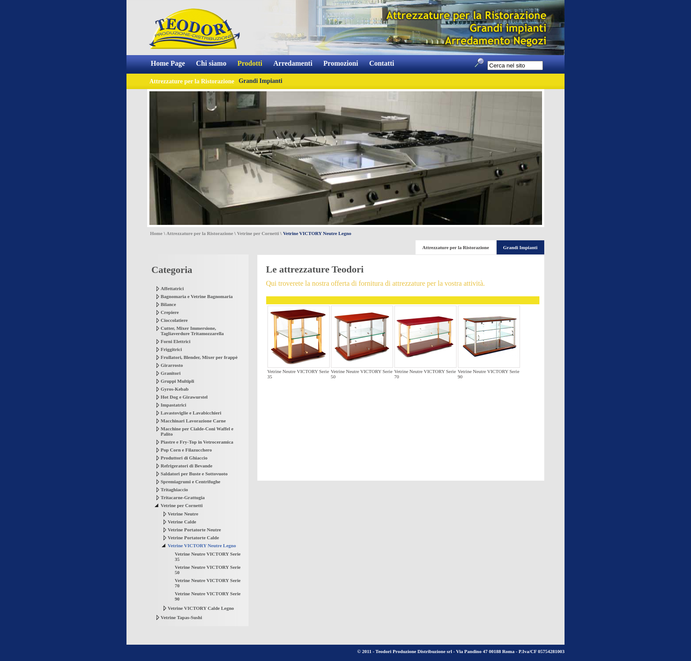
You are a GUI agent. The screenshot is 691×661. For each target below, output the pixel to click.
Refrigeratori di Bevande (186, 465)
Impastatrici (173, 404)
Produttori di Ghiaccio (184, 457)
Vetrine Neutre (183, 513)
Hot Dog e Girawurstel (184, 397)
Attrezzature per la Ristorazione (200, 233)
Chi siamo (211, 63)
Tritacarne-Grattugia (183, 497)
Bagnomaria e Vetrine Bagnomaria (197, 296)
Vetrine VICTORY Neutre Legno (202, 545)
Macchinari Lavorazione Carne (193, 420)
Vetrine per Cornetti (258, 233)
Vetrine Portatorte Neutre (194, 529)
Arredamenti (292, 63)
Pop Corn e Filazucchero (186, 449)
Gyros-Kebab (175, 389)
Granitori (171, 373)
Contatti (381, 63)
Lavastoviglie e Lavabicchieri (191, 412)
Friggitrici (171, 349)
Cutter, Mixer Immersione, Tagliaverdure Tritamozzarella (192, 330)
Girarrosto (172, 365)
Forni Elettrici (176, 341)
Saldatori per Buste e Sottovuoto (194, 473)
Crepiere (170, 312)
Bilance (168, 304)
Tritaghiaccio (174, 489)
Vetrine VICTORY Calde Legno (201, 608)
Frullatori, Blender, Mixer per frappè (199, 357)
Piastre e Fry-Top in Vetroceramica (197, 441)
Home (156, 233)
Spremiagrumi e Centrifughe (190, 481)
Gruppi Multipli (177, 381)
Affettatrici (172, 288)
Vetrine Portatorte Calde (193, 537)
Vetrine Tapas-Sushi (181, 617)
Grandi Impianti (260, 81)
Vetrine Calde (182, 521)
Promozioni (340, 63)
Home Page (168, 63)
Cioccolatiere (174, 320)
